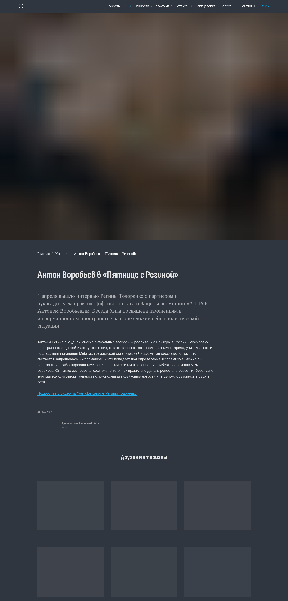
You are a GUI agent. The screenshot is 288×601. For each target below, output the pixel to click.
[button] (21, 6)
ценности (141, 6)
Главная (43, 254)
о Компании (117, 6)
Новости (62, 254)
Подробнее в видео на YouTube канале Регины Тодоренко (87, 393)
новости (227, 6)
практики (162, 6)
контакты (248, 6)
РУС (264, 6)
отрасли (183, 6)
